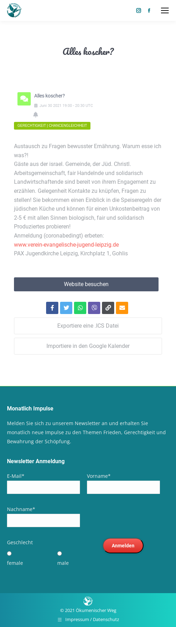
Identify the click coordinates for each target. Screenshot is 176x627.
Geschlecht (20, 542)
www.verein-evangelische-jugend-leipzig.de (66, 244)
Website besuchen (86, 284)
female (15, 563)
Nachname (21, 509)
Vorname (99, 476)
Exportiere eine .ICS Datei (88, 325)
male (63, 563)
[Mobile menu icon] (165, 10)
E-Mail (15, 476)
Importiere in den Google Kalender (88, 346)
